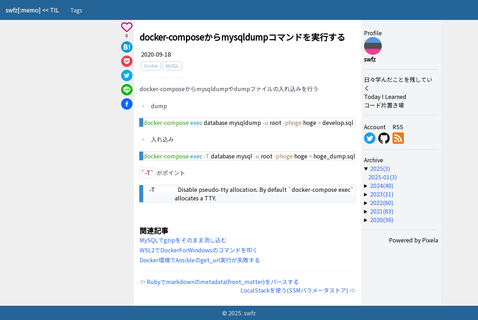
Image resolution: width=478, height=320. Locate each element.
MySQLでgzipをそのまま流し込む (183, 240)
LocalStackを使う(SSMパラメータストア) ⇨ (297, 290)
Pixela (430, 240)
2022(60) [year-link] (382, 202)
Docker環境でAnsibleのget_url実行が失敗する (200, 260)
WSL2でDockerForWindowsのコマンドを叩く (199, 250)
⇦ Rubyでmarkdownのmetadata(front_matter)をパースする (219, 281)
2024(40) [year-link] (382, 185)
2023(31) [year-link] (382, 194)
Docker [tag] (151, 66)
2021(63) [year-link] (382, 211)
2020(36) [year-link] (382, 219)
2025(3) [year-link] (380, 168)
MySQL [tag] (172, 66)
